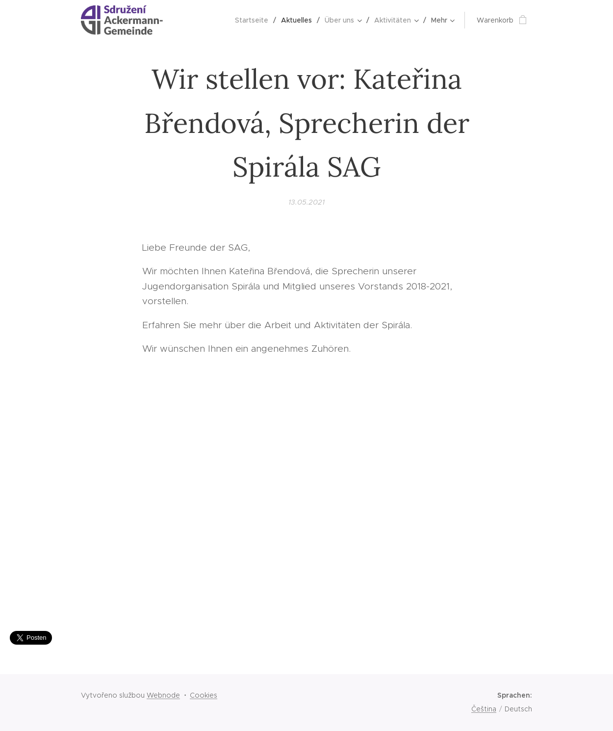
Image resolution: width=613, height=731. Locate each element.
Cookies (203, 695)
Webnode (163, 695)
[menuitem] (254, 20)
